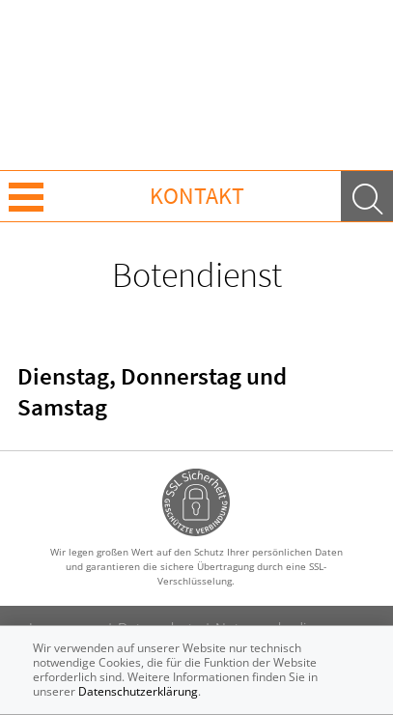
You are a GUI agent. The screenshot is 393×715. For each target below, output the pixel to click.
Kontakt (197, 196)
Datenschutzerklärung (138, 691)
